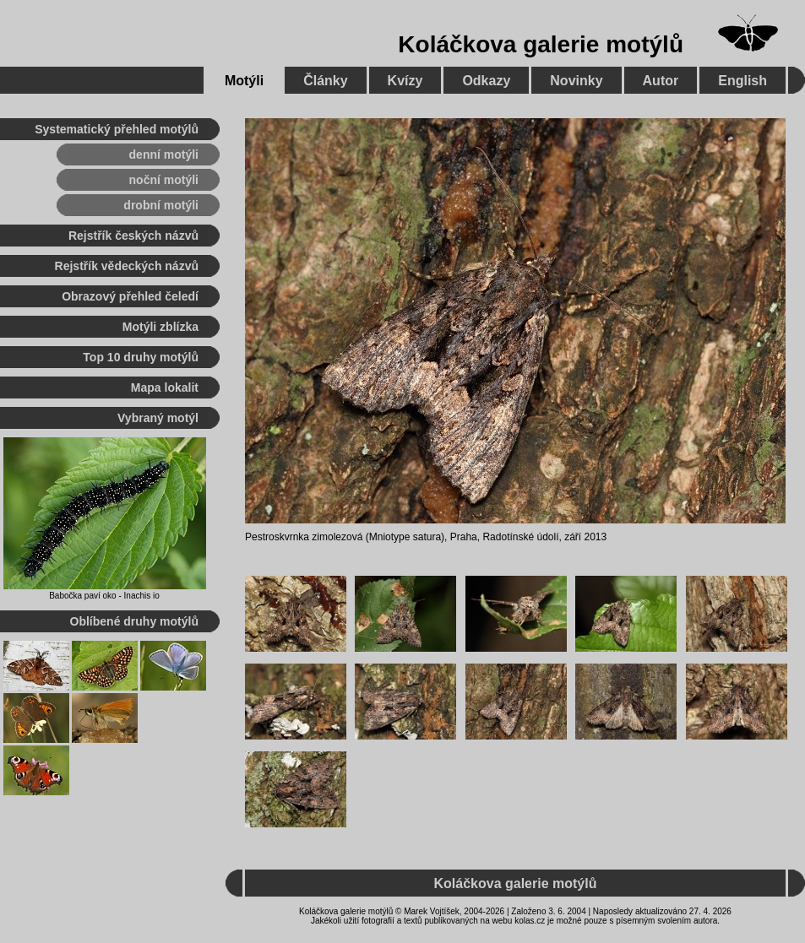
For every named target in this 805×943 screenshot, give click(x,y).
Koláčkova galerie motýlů (540, 44)
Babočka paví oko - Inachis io (104, 595)
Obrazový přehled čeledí (130, 296)
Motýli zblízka (160, 326)
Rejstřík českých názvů (133, 235)
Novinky (576, 80)
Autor (661, 80)
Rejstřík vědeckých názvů (127, 266)
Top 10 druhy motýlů (141, 357)
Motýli (244, 80)
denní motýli (164, 154)
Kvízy (405, 80)
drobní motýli (161, 205)
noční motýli (164, 180)
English (742, 80)
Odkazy (486, 80)
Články (325, 80)
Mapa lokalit (165, 387)
